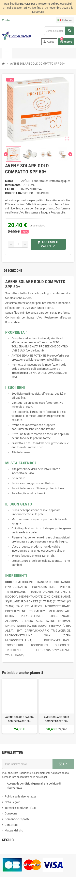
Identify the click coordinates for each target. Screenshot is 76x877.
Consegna (11, 813)
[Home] (3, 64)
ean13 (9, 189)
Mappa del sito (14, 830)
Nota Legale (12, 802)
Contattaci (11, 824)
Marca (9, 181)
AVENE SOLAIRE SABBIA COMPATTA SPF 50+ (19, 719)
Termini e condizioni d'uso (20, 807)
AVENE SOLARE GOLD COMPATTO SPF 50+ (56, 719)
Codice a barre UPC (19, 193)
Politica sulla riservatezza (20, 796)
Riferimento (12, 185)
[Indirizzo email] (27, 764)
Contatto (7, 20)
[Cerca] (59, 31)
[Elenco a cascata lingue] (65, 20)
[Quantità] (18, 244)
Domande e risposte (17, 819)
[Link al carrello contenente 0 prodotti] (66, 41)
